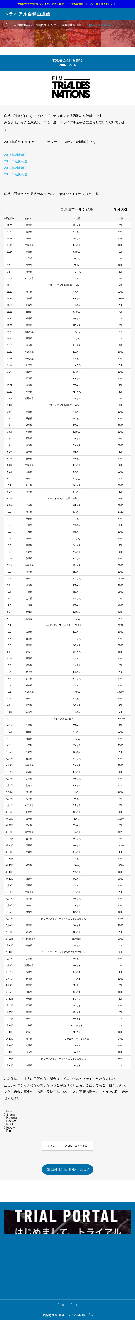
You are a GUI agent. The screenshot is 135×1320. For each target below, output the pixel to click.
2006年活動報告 (16, 155)
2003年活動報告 (16, 174)
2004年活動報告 (16, 168)
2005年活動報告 (16, 161)
